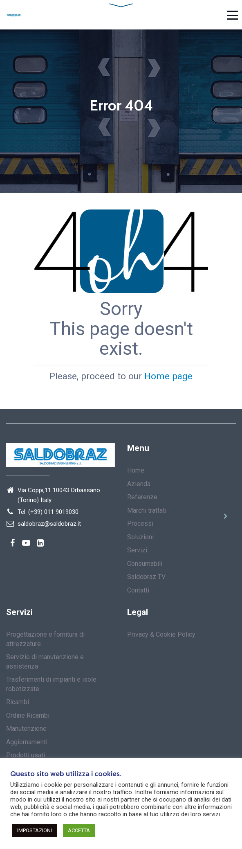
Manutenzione (26, 728)
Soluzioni (140, 537)
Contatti (138, 590)
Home (135, 470)
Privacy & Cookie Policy (161, 634)
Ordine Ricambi (27, 715)
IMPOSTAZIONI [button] (34, 830)
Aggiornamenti (26, 742)
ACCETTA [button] (79, 830)
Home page (168, 375)
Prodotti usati (25, 755)
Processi (140, 523)
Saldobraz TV (146, 577)
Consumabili (144, 564)
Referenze (142, 497)
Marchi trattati (146, 510)
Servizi (137, 550)
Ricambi (17, 702)
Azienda (138, 484)
